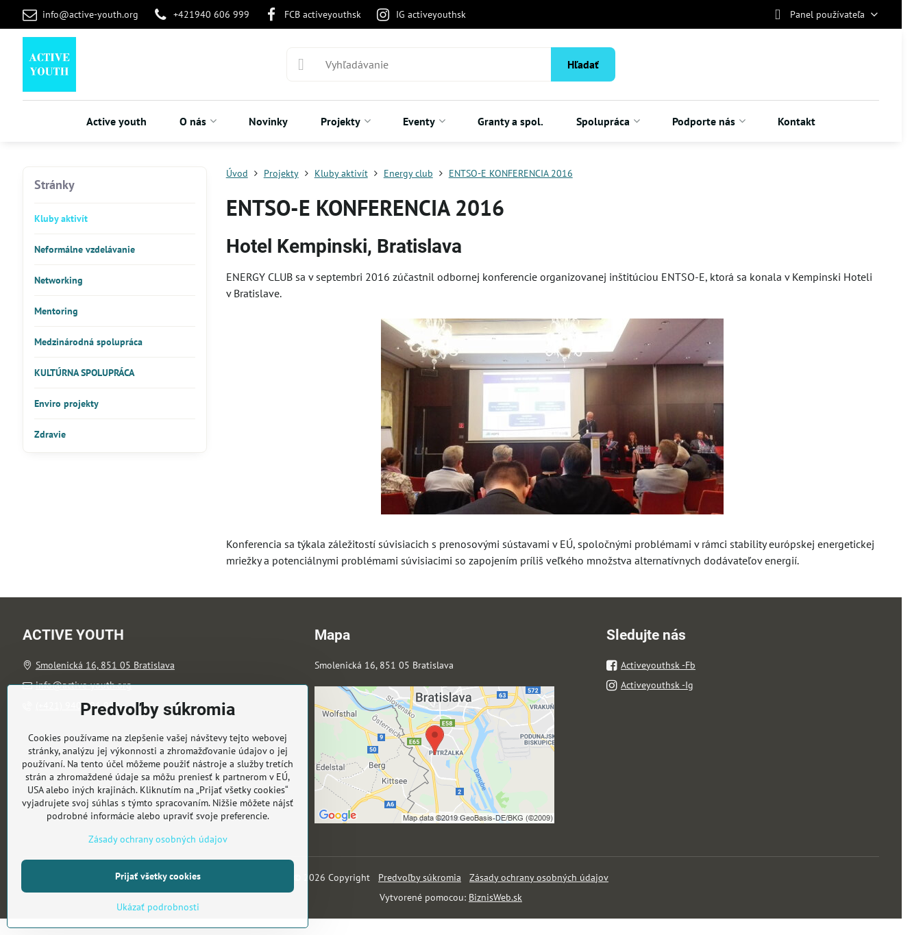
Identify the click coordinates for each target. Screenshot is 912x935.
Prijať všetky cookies (158, 876)
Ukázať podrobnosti (157, 907)
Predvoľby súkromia (419, 877)
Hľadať (583, 64)
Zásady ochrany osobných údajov (538, 877)
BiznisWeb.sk (495, 897)
